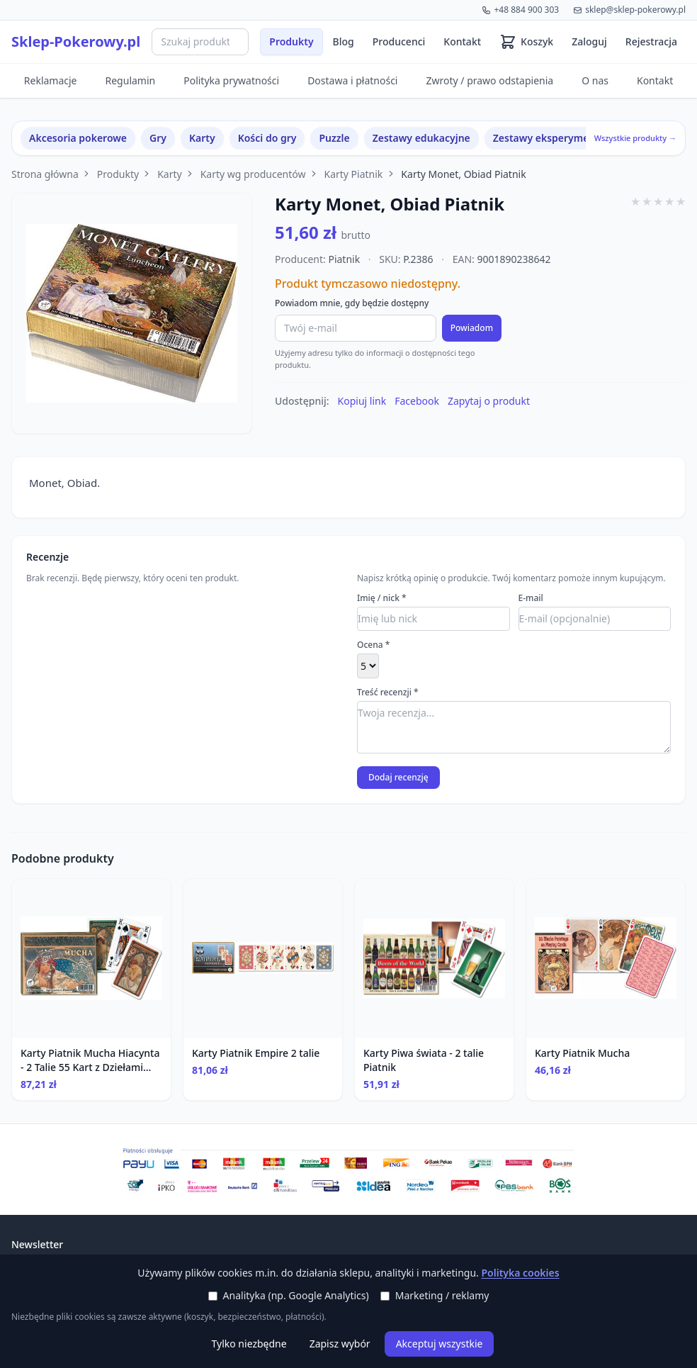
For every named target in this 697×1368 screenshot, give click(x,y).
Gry (157, 138)
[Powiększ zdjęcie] (131, 313)
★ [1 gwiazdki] (635, 201)
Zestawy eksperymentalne (556, 138)
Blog (343, 41)
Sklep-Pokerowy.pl (75, 41)
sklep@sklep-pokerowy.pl (629, 10)
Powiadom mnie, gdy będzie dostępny (352, 303)
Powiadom (471, 328)
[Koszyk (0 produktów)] (526, 42)
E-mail (530, 598)
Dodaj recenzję (398, 777)
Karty (202, 138)
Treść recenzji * (388, 692)
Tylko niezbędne (249, 1343)
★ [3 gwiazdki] (658, 201)
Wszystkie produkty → (635, 138)
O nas (595, 80)
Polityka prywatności (231, 80)
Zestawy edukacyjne (421, 138)
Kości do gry (267, 138)
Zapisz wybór (340, 1343)
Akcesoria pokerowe (78, 138)
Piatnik (344, 259)
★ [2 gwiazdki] (647, 201)
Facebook (417, 401)
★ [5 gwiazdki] (681, 201)
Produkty (291, 41)
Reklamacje (50, 80)
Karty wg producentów (253, 174)
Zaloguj (589, 41)
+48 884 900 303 (520, 10)
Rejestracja (651, 41)
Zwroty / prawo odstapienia (489, 80)
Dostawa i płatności (352, 80)
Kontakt (462, 41)
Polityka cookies (520, 1272)
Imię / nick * (382, 598)
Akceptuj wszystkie (439, 1343)
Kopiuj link (362, 401)
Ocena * (373, 645)
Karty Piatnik (353, 174)
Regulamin (131, 80)
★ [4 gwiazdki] (669, 201)
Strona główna (45, 174)
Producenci (399, 41)
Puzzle (334, 138)
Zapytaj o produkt (489, 401)
